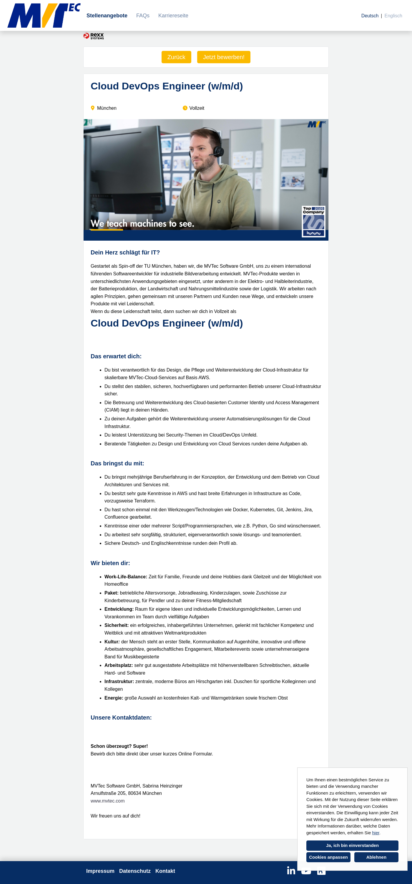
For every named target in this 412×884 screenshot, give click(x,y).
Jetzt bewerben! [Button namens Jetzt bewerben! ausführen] (224, 57)
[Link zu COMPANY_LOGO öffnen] (44, 15)
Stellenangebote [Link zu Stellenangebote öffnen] (107, 16)
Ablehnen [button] (376, 857)
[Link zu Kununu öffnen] (321, 871)
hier (375, 832)
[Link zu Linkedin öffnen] (291, 871)
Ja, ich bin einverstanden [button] (352, 845)
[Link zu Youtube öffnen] (306, 871)
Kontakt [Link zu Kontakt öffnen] (165, 871)
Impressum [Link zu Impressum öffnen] (100, 871)
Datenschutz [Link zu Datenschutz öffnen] (135, 871)
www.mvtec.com (108, 800)
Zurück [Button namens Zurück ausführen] (176, 57)
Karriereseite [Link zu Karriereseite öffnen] (173, 16)
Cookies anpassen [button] (328, 857)
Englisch (393, 15)
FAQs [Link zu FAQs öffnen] (142, 16)
